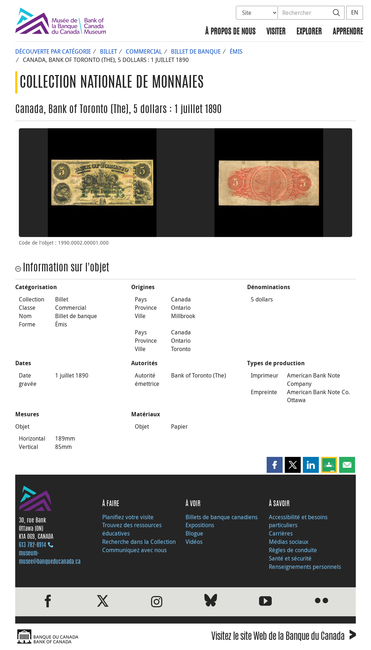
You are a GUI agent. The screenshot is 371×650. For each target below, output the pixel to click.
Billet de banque (196, 51)
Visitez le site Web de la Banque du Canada (283, 637)
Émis (236, 51)
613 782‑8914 (32, 545)
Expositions (200, 525)
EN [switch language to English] (354, 12)
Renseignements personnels (305, 567)
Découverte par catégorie (53, 51)
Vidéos (194, 542)
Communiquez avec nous (134, 550)
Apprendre (348, 32)
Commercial (144, 51)
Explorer (309, 32)
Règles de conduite (293, 550)
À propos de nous (230, 32)
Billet (108, 51)
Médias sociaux (288, 542)
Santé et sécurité (290, 558)
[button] (275, 465)
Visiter (275, 32)
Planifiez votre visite (128, 517)
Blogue (194, 533)
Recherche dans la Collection (139, 542)
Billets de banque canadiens (222, 517)
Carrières (281, 533)
